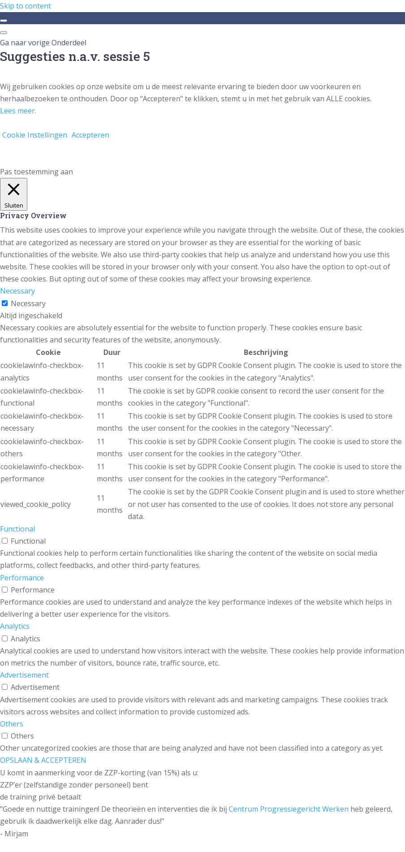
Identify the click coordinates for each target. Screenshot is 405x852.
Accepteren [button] (90, 135)
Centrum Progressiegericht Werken (289, 809)
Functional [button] (17, 529)
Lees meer (17, 111)
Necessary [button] (17, 291)
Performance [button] (22, 578)
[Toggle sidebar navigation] (3, 20)
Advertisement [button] (24, 675)
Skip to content (25, 6)
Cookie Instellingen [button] (34, 135)
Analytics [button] (15, 626)
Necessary (28, 303)
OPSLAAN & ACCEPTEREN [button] (43, 760)
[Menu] (3, 32)
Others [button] (11, 724)
